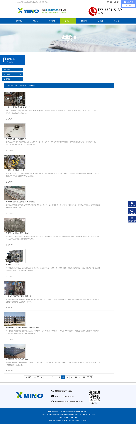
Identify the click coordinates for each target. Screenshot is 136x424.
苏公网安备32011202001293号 (68, 417)
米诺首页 (19, 21)
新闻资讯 (68, 21)
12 (71, 377)
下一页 (89, 377)
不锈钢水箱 (78, 420)
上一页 (36, 377)
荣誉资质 (84, 21)
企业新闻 (7, 69)
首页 (15, 86)
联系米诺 (117, 21)
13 (76, 377)
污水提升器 (60, 420)
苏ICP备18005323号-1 (87, 414)
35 (84, 377)
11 (67, 377)
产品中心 (36, 21)
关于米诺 (52, 21)
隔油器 (85, 420)
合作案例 (100, 21)
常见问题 (7, 79)
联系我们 (117, 2)
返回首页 (109, 2)
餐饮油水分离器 (69, 420)
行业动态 (7, 74)
